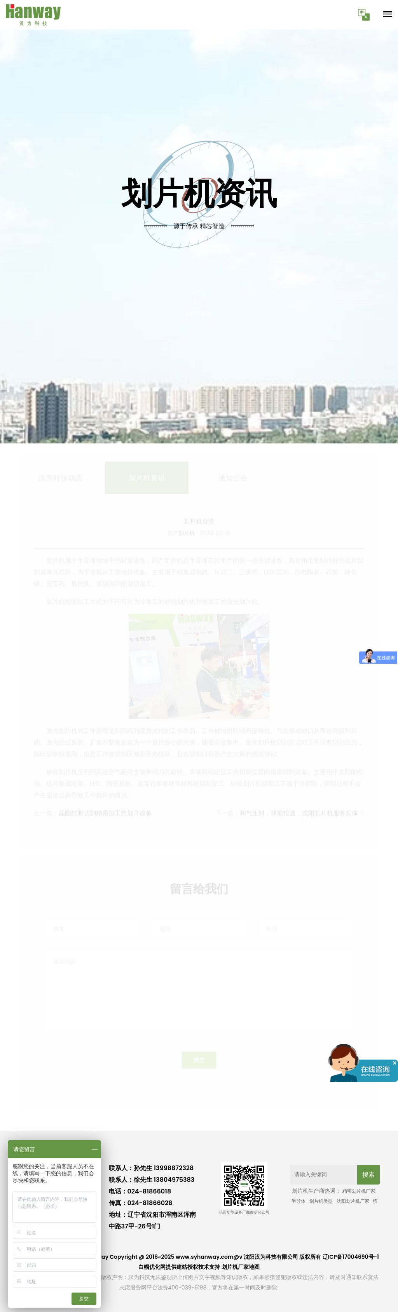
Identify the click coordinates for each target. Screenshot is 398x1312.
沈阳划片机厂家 (353, 1201)
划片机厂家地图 (241, 1267)
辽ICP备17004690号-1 (351, 1257)
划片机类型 (321, 1201)
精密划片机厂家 (358, 1191)
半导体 (298, 1201)
